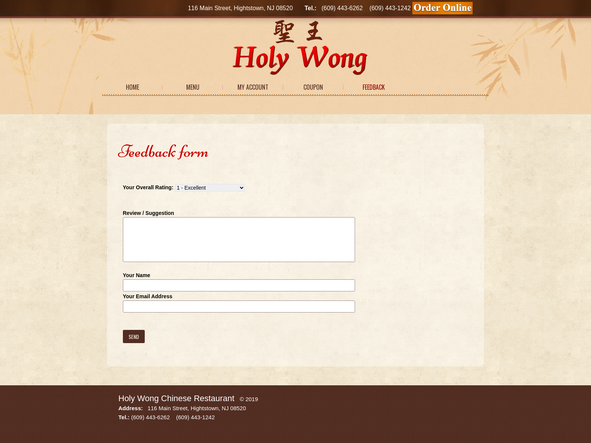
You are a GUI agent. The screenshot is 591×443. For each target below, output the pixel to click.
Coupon (313, 87)
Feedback (374, 87)
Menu (192, 87)
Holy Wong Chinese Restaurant (176, 398)
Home (132, 87)
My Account (252, 87)
